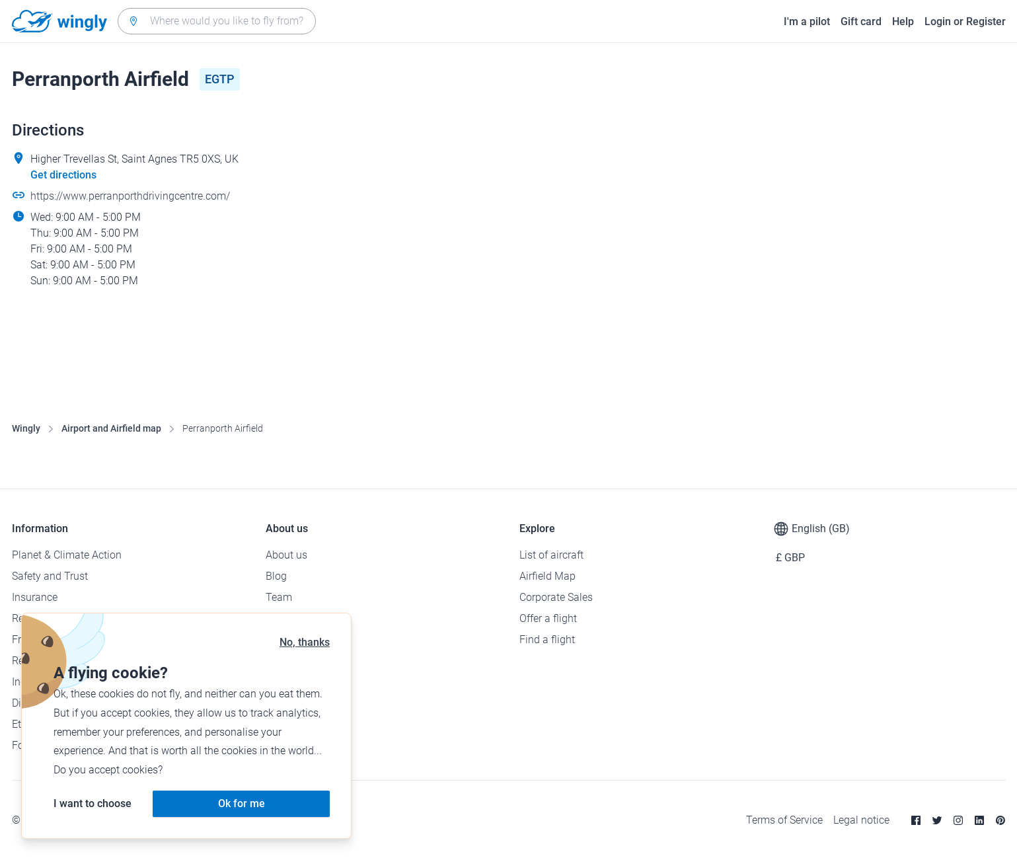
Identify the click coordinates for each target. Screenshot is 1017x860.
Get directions (63, 175)
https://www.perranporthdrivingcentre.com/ (130, 196)
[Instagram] (958, 820)
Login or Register (965, 21)
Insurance (34, 597)
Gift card (861, 21)
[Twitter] (937, 820)
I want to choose (93, 803)
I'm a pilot (807, 21)
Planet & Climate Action (67, 555)
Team (279, 597)
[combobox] (217, 21)
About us (286, 555)
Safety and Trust (50, 576)
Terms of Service (784, 820)
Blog (276, 576)
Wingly (26, 428)
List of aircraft (551, 555)
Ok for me (241, 803)
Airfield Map (547, 576)
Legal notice (861, 820)
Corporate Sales (556, 597)
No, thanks (305, 642)
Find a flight (547, 639)
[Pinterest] (1000, 820)
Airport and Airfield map (111, 428)
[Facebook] (916, 820)
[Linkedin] (979, 820)
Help (903, 21)
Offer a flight (548, 618)
